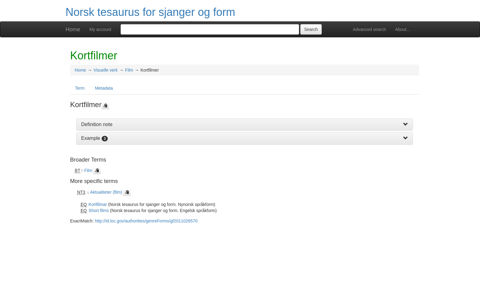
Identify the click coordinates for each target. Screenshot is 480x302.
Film (129, 70)
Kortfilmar (97, 204)
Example (90, 138)
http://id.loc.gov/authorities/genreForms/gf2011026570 (146, 220)
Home (73, 29)
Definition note (96, 124)
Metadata (104, 88)
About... (402, 29)
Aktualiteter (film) (106, 192)
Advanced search (369, 29)
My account (100, 29)
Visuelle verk (105, 70)
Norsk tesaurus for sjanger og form (150, 12)
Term (79, 88)
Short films (98, 210)
